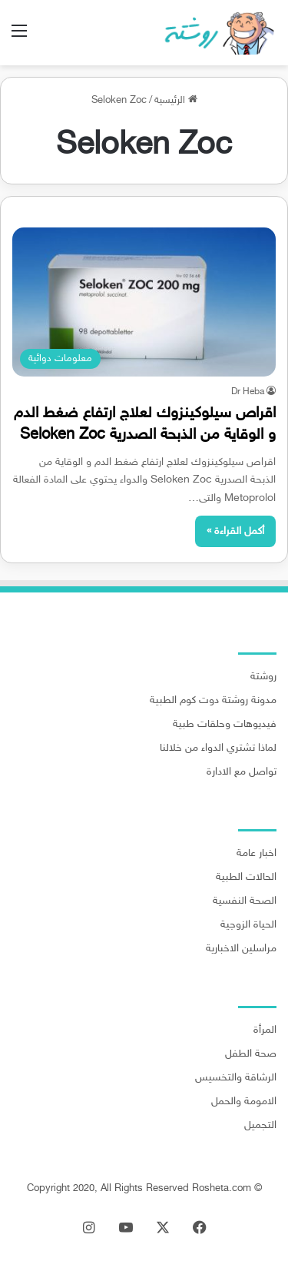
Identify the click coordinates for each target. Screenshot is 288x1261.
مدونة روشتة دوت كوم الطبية (213, 701)
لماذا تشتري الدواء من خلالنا (218, 748)
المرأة (264, 1030)
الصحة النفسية (244, 901)
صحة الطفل (250, 1054)
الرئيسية (175, 101)
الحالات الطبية (246, 877)
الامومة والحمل (243, 1102)
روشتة (263, 677)
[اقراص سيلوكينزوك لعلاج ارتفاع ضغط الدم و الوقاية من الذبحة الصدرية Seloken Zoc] (144, 301)
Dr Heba (247, 392)
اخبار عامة (256, 854)
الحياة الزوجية (248, 925)
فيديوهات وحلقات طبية (224, 724)
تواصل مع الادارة (241, 772)
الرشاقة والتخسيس (235, 1078)
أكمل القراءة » (235, 531)
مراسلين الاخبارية (241, 949)
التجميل (260, 1126)
